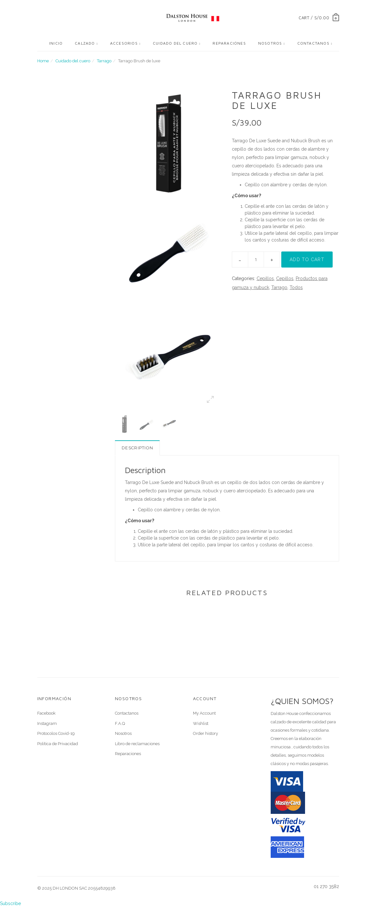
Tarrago (104, 60)
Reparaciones (128, 753)
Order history (205, 733)
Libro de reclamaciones (137, 743)
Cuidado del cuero (175, 43)
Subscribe (10, 903)
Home (43, 60)
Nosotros (270, 43)
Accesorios (124, 43)
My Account (204, 713)
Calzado (85, 43)
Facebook (46, 713)
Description (137, 447)
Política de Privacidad (57, 743)
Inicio (56, 43)
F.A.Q (120, 723)
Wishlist (200, 723)
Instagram (47, 723)
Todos (296, 287)
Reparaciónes (229, 43)
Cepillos (265, 278)
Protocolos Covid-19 (56, 733)
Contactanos (313, 43)
